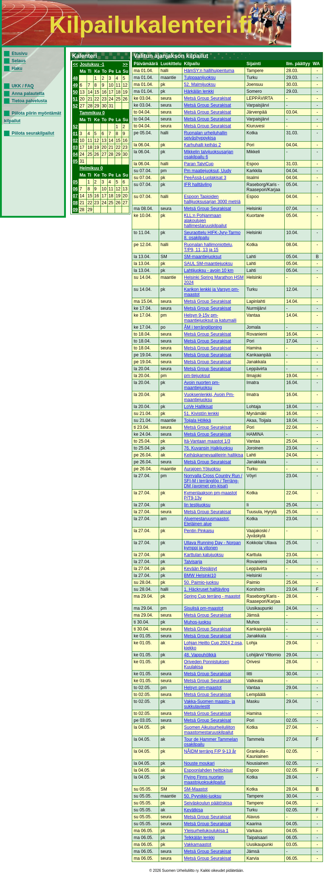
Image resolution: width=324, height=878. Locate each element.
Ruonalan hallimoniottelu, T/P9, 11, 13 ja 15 (208, 247)
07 (75, 195)
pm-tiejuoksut (197, 375)
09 (75, 209)
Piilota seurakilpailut (33, 133)
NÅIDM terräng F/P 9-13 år (210, 751)
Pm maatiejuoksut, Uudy (207, 170)
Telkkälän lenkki (199, 837)
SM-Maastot (196, 789)
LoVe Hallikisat (198, 406)
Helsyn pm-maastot (202, 687)
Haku (17, 68)
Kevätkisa (193, 809)
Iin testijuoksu (197, 504)
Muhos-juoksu (197, 622)
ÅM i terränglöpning (203, 327)
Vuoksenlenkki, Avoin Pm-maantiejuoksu (209, 397)
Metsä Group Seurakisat (207, 98)
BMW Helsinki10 (200, 575)
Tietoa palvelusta (29, 100)
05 (75, 161)
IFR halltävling (198, 184)
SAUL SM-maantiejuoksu (208, 263)
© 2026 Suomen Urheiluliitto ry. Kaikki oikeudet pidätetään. (196, 871)
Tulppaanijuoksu (200, 77)
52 (75, 105)
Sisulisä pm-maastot (203, 608)
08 (75, 202)
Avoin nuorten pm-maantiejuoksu (202, 385)
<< (75, 64)
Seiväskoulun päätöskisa (208, 803)
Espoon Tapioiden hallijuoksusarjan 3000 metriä (212, 199)
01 (75, 133)
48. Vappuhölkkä (200, 654)
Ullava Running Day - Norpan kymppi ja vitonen (212, 545)
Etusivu (19, 53)
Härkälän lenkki (199, 91)
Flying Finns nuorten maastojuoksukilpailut (204, 780)
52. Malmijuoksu (200, 84)
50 (75, 92)
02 (75, 140)
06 (75, 188)
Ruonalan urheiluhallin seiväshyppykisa (205, 135)
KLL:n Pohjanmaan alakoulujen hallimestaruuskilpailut (205, 220)
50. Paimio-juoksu (201, 582)
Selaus (19, 60)
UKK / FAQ (23, 85)
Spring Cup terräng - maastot (212, 596)
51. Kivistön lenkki (201, 413)
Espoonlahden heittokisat (208, 770)
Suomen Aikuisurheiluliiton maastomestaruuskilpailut (209, 730)
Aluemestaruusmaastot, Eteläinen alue (207, 521)
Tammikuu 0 (91, 112)
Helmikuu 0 (91, 168)
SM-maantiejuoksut (202, 256)
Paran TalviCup (198, 163)
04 (75, 154)
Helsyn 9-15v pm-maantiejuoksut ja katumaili (210, 318)
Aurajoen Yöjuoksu (202, 468)
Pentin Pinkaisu (199, 530)
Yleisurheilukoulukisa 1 (206, 830)
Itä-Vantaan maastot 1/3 (207, 441)
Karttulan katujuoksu (204, 554)
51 (75, 99)
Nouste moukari (199, 763)
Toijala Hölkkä (197, 420)
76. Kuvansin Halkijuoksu (208, 448)
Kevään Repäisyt (200, 568)
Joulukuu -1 (92, 64)
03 (75, 147)
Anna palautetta (28, 93)
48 (75, 78)
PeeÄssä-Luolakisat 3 (205, 177)
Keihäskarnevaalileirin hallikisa (213, 455)
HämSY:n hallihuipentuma (209, 70)
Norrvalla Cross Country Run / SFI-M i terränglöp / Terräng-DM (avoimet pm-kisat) (213, 481)
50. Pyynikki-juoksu (202, 796)
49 (75, 85)
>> (125, 64)
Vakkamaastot (197, 844)
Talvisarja (193, 561)
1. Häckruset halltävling (206, 589)
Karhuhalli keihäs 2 (202, 144)
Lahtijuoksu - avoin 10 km (208, 270)
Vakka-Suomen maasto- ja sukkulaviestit (209, 704)
